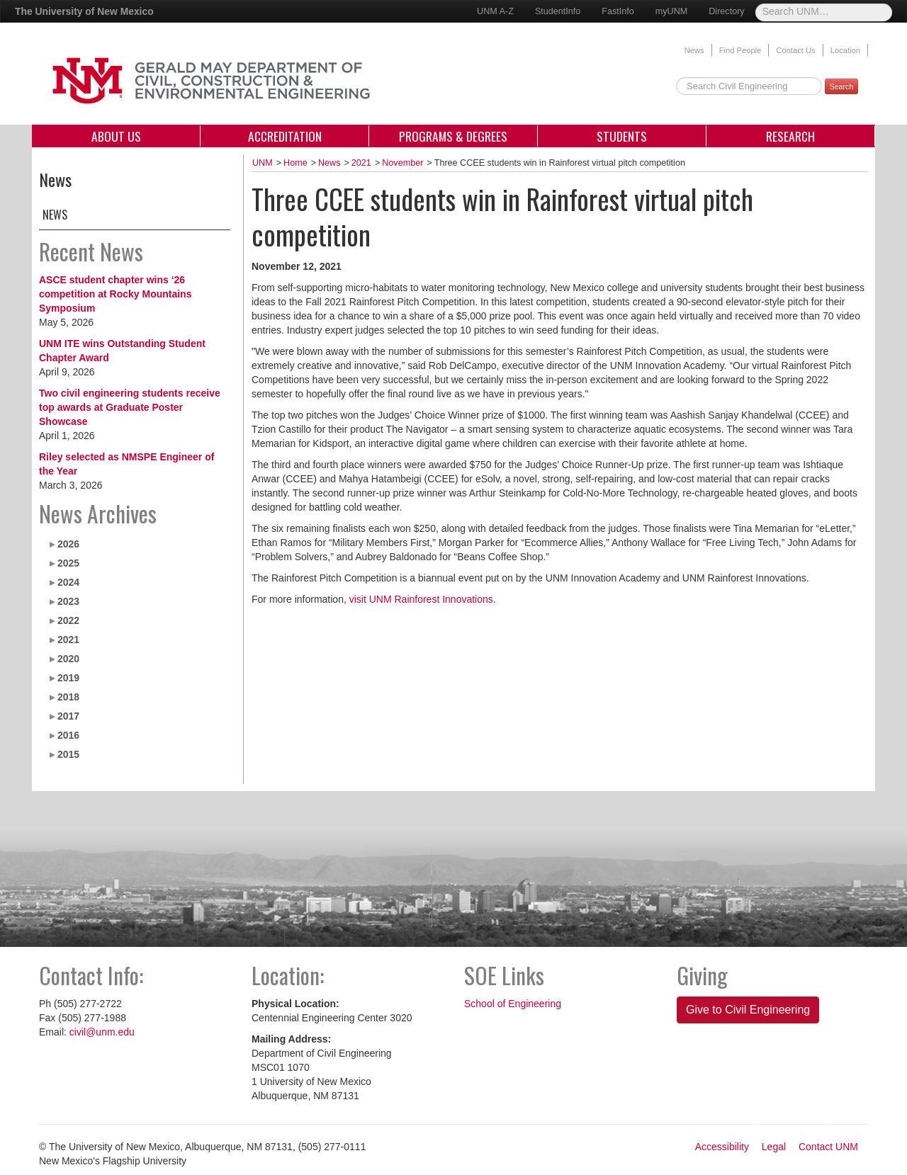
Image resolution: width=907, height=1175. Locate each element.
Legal (774, 1146)
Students (622, 136)
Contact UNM (828, 1146)
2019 (68, 677)
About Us (116, 136)
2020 (68, 658)
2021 (68, 639)
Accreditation (285, 136)
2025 (68, 563)
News (694, 50)
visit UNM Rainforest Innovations (421, 599)
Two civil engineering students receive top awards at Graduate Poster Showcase (129, 407)
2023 (68, 601)
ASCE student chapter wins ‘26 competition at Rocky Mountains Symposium (115, 294)
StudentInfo (557, 11)
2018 (68, 697)
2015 (68, 754)
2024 (68, 582)
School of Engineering (512, 1003)
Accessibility (722, 1146)
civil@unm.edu (102, 1032)
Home (295, 163)
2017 (68, 716)
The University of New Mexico (84, 11)
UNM (262, 163)
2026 (68, 544)
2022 (68, 620)
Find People (740, 50)
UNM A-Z (495, 11)
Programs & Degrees (453, 136)
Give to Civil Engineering (748, 1010)
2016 (68, 735)
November (402, 163)
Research (790, 136)
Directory (726, 11)
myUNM (671, 11)
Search (841, 86)
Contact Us (795, 50)
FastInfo (618, 11)
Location (845, 50)
